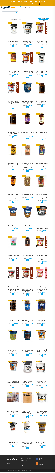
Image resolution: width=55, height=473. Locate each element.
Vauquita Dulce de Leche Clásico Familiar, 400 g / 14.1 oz (42, 442)
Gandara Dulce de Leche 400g (13, 256)
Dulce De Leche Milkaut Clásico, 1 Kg (13, 226)
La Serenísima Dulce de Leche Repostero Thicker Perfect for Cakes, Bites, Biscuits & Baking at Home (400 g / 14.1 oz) (27, 289)
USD (30, 7)
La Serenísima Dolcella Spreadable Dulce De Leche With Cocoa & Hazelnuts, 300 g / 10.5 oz (13, 288)
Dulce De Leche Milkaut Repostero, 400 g (27, 226)
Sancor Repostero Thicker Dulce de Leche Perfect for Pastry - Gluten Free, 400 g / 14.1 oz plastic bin (13, 382)
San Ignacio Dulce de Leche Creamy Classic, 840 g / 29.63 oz (42, 320)
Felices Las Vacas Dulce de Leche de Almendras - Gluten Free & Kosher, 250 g (42, 227)
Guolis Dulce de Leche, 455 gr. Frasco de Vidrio (27, 256)
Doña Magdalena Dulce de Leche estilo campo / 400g (27, 195)
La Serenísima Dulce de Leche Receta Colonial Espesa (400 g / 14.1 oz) (42, 43)
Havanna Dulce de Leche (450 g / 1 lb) (13, 72)
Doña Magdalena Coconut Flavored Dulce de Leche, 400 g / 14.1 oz (13, 165)
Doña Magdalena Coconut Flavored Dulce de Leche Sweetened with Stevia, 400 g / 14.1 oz (42, 134)
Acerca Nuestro (25, 460)
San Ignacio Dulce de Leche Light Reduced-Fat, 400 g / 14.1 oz (13, 350)
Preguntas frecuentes (26, 458)
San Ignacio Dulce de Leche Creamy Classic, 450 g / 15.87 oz (27, 320)
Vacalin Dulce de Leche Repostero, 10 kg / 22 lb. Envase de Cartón (27, 412)
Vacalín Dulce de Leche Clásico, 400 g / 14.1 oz (13, 442)
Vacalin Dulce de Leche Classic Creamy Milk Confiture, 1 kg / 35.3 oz (28, 381)
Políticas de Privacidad (26, 464)
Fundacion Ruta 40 (26, 462)
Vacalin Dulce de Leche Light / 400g (13, 412)
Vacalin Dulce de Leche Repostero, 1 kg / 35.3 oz (27, 42)
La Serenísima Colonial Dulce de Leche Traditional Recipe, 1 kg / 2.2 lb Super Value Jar (41, 257)
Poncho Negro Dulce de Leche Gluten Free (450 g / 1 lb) (13, 320)
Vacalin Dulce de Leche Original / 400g (13, 42)
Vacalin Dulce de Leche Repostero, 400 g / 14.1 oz (41, 72)
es (26, 7)
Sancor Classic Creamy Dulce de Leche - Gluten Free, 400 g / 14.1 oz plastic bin (41, 350)
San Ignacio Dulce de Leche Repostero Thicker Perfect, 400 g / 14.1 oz (27, 350)
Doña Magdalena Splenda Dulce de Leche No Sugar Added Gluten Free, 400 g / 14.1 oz (42, 196)
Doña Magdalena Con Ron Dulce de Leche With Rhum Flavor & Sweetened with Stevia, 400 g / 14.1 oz (27, 165)
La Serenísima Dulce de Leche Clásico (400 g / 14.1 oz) (27, 73)
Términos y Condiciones (27, 465)
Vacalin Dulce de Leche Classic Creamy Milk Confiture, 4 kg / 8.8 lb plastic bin (42, 382)
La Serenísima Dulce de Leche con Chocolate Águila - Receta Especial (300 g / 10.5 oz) (42, 288)
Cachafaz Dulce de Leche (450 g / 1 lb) (41, 102)
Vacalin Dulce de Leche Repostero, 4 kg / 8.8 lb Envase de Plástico (42, 412)
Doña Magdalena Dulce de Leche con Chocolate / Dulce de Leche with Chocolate (13, 196)
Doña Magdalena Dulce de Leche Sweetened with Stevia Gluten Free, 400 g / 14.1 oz (42, 165)
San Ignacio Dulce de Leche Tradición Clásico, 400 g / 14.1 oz (27, 102)
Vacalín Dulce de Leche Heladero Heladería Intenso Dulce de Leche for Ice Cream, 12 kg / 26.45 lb (27, 443)
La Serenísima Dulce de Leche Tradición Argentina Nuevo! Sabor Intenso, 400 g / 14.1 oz (13, 103)
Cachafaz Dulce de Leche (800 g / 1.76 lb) (13, 133)
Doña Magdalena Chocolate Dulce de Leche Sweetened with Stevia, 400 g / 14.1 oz (27, 134)
